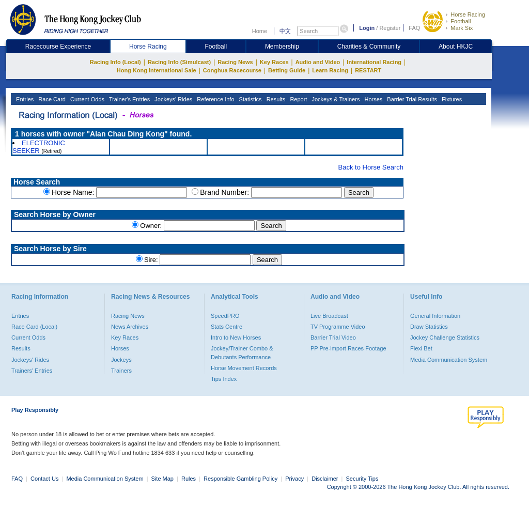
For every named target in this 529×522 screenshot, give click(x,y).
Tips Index (224, 379)
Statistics (250, 99)
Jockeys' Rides (172, 99)
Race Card (51, 99)
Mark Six (461, 28)
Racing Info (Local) (115, 62)
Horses (372, 99)
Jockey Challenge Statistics (444, 337)
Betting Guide (286, 70)
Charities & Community (369, 46)
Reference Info (214, 99)
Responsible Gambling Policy (240, 478)
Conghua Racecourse (232, 70)
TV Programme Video (337, 327)
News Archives (129, 327)
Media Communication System (448, 360)
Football (460, 21)
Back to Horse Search (370, 167)
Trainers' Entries (31, 370)
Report (297, 99)
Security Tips (362, 478)
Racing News (235, 62)
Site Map (162, 478)
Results (275, 99)
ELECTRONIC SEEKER (38, 147)
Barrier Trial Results (411, 99)
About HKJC (456, 46)
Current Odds (86, 99)
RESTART (368, 70)
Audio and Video (317, 62)
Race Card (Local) (34, 327)
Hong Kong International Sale (156, 70)
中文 (285, 31)
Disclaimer (325, 478)
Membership (282, 46)
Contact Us (44, 478)
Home (259, 31)
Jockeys (121, 360)
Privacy (294, 478)
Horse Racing (467, 14)
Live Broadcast (329, 316)
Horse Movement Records (244, 368)
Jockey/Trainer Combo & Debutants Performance (242, 352)
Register (389, 28)
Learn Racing (330, 70)
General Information (435, 316)
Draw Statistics (429, 327)
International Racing (374, 62)
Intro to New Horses (236, 337)
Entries (24, 99)
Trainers (121, 370)
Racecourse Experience (58, 46)
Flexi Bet (421, 348)
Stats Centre (226, 327)
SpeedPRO (225, 316)
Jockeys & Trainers (335, 99)
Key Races (274, 62)
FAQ (414, 28)
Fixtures (451, 99)
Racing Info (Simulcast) (179, 62)
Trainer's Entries (128, 99)
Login (367, 28)
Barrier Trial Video (333, 337)
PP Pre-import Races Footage (348, 348)
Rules (189, 478)
